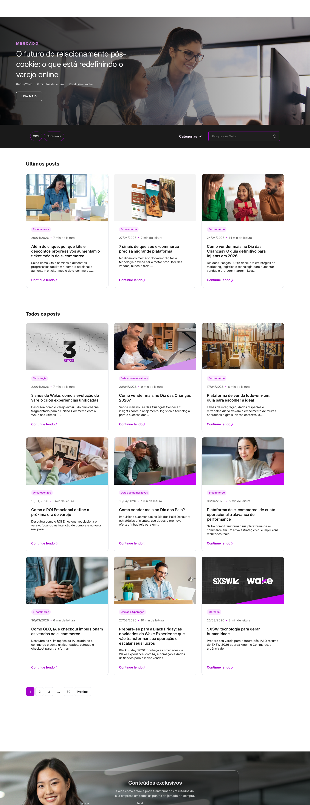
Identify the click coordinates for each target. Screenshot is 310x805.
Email (140, 803)
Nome (85, 803)
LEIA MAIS (29, 96)
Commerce (54, 136)
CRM (36, 136)
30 (68, 691)
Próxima (82, 691)
